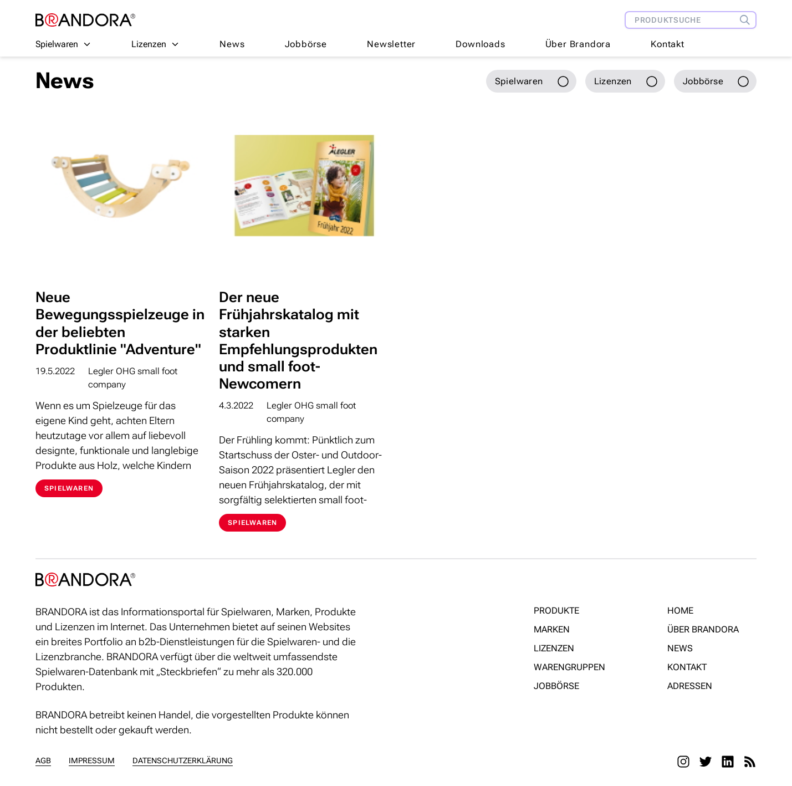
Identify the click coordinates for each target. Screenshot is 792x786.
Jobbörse (306, 44)
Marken (552, 629)
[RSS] (750, 761)
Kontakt (667, 44)
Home (680, 610)
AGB (43, 760)
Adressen (689, 686)
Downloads (480, 44)
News (231, 44)
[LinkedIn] (727, 761)
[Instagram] (683, 761)
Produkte (556, 610)
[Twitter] (705, 761)
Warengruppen (569, 667)
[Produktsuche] (748, 20)
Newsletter (391, 44)
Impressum (92, 760)
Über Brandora (578, 44)
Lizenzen (554, 648)
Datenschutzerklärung (182, 760)
